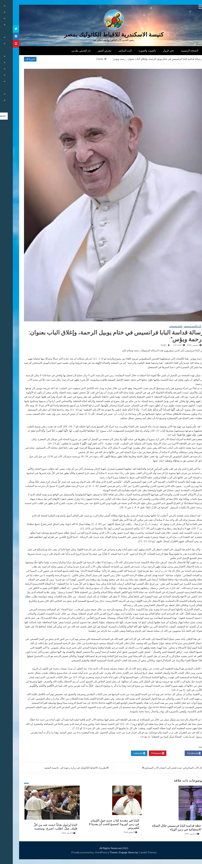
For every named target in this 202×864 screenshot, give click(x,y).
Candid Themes (135, 852)
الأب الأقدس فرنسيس (179, 326)
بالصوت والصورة (134, 50)
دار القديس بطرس (68, 50)
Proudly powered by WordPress (77, 852)
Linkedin (126, 753)
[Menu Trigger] (187, 6)
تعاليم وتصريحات (163, 326)
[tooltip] (3, 29)
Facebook (181, 753)
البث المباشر (112, 50)
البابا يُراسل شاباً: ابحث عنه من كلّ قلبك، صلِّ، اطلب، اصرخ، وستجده (43, 827)
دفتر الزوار (155, 50)
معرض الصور (92, 50)
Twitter (162, 753)
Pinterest (144, 753)
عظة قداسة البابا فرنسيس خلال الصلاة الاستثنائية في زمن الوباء (163, 828)
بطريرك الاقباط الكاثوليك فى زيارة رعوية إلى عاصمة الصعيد (62, 767)
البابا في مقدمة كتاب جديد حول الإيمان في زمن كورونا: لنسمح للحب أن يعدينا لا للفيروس (101, 824)
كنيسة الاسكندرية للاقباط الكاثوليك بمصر (101, 34)
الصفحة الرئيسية (176, 50)
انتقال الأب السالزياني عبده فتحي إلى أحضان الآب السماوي (161, 767)
